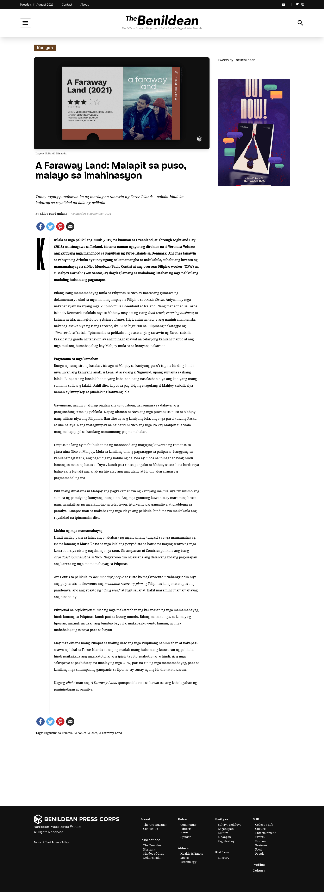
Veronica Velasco (86, 733)
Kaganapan (226, 829)
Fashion (260, 841)
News (184, 833)
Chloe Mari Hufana (53, 214)
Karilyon (45, 47)
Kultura (223, 833)
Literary (223, 858)
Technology (188, 862)
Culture (260, 829)
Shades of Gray (153, 853)
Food (258, 849)
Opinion (185, 837)
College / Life (264, 825)
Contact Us (150, 829)
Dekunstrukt (152, 858)
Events (259, 837)
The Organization (155, 825)
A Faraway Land (110, 733)
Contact (67, 4)
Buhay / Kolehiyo (229, 825)
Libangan (224, 837)
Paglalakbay (226, 841)
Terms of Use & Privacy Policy (51, 842)
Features (261, 845)
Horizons (149, 849)
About (84, 4)
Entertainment (265, 833)
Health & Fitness (191, 853)
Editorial (186, 829)
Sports (184, 858)
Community (188, 825)
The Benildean (153, 845)
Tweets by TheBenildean (236, 60)
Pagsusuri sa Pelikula (58, 733)
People (259, 853)
